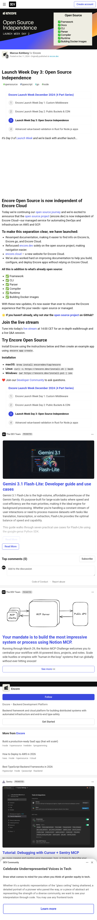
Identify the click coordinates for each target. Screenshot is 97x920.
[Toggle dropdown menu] (92, 434)
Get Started (48, 721)
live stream (30, 328)
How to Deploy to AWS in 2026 (48, 756)
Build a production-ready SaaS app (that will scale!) (48, 743)
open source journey (48, 212)
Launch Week (24, 138)
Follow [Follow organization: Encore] (48, 697)
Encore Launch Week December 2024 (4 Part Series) (41, 94)
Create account (84, 4)
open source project (37, 216)
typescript (26, 84)
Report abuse (58, 582)
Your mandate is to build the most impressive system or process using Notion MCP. (44, 640)
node (45, 84)
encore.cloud (14, 254)
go (37, 84)
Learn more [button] (48, 909)
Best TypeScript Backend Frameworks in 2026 (48, 769)
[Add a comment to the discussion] (51, 571)
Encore (37, 53)
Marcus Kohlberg (19, 53)
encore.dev (54, 56)
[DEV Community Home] (12, 4)
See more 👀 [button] (48, 669)
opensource (10, 84)
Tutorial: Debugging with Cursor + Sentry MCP (40, 853)
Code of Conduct (40, 582)
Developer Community (30, 380)
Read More (11, 546)
